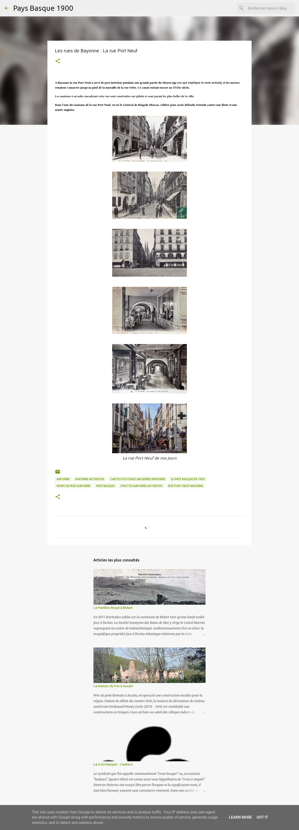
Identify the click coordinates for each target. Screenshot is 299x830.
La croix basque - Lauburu (113, 764)
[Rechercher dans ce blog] (270, 8)
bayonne (63, 479)
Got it (262, 817)
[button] (58, 61)
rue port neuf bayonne (185, 485)
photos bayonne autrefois (141, 485)
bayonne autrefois (89, 479)
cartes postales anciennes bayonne (137, 479)
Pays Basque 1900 (43, 8)
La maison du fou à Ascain (113, 686)
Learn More (240, 817)
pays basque (105, 485)
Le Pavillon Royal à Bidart (113, 608)
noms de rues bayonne (73, 485)
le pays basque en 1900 (188, 479)
